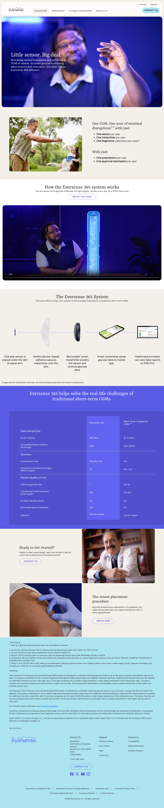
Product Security (107, 793)
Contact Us (103, 755)
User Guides (104, 746)
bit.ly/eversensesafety (49, 706)
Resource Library (106, 741)
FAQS (101, 751)
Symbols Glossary (135, 751)
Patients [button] (153, 4)
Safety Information (136, 746)
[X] (77, 773)
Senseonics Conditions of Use (38, 788)
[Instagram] (88, 773)
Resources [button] (100, 11)
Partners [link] (143, 4)
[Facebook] (72, 773)
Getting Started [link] (58, 11)
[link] (16, 9)
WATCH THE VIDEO (82, 196)
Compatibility (133, 741)
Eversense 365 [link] (41, 11)
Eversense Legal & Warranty (61, 793)
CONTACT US (151, 10)
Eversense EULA (102, 788)
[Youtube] (83, 773)
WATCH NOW (103, 621)
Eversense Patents (86, 793)
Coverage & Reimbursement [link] (80, 11)
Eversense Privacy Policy (125, 788)
